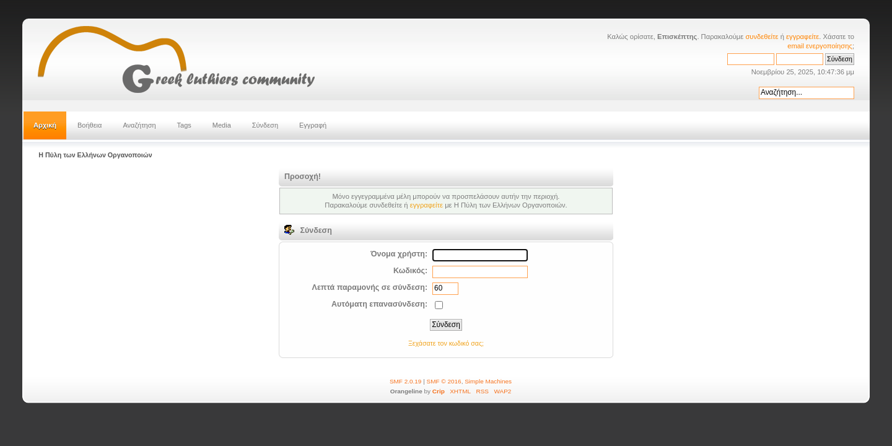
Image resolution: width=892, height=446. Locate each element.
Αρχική (44, 125)
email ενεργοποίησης (819, 46)
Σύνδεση (265, 125)
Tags (184, 125)
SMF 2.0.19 (406, 381)
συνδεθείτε (761, 36)
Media (221, 125)
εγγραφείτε (802, 36)
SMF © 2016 (444, 381)
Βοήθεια (89, 125)
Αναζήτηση (139, 125)
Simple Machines (488, 381)
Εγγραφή (312, 125)
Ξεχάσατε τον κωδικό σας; (446, 343)
